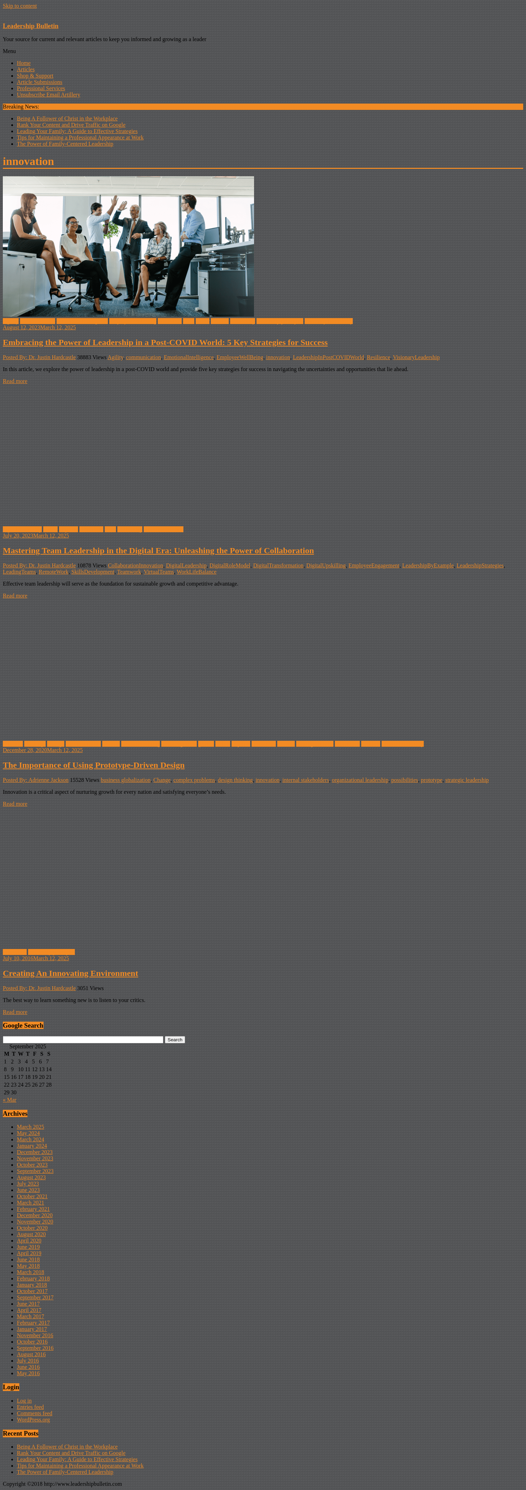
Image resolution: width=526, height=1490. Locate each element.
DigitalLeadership (186, 565)
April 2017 (29, 1310)
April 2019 (29, 1253)
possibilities (404, 780)
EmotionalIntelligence (189, 357)
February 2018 (33, 1278)
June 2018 (28, 1259)
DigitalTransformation (278, 565)
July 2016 (28, 1361)
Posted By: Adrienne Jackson (36, 780)
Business (13, 744)
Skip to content (20, 6)
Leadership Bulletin (30, 25)
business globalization (126, 780)
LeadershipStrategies (480, 565)
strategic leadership (467, 780)
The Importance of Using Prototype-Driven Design (94, 765)
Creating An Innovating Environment (70, 973)
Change (55, 744)
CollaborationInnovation (135, 565)
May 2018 (28, 1266)
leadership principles (279, 321)
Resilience (378, 357)
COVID (111, 744)
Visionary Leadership (329, 321)
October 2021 (32, 1196)
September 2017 (35, 1297)
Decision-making (140, 744)
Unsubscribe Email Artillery (48, 95)
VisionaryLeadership (416, 357)
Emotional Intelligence (82, 321)
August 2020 (31, 1234)
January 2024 (32, 1146)
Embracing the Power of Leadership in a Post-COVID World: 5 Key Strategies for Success (165, 342)
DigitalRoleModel (229, 565)
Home (24, 63)
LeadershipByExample (428, 565)
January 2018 (32, 1285)
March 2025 (30, 1127)
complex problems (194, 780)
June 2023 (28, 1190)
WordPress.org (33, 1420)
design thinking (235, 780)
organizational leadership (360, 780)
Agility (11, 321)
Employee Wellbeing (132, 321)
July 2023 (28, 1184)
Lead (188, 321)
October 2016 (32, 1342)
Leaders (220, 321)
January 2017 (32, 1329)
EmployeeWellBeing (239, 357)
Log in (24, 1401)
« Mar (10, 1100)
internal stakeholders (306, 780)
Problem (370, 744)
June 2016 (28, 1367)
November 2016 (35, 1335)
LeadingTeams (19, 572)
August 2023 (31, 1177)
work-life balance (163, 529)
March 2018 (30, 1272)
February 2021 (33, 1209)
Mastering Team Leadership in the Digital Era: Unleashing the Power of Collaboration (158, 550)
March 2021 (30, 1203)
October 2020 (32, 1228)
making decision (314, 744)
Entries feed (30, 1407)
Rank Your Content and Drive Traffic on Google (71, 125)
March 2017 (30, 1316)
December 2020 (35, 1215)
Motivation (347, 744)
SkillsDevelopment (93, 572)
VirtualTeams (159, 572)
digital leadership (22, 529)
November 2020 (35, 1222)
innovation (170, 321)
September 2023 (35, 1171)
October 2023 (32, 1165)
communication (37, 321)
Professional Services (41, 88)
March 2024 (30, 1139)
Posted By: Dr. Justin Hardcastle (39, 357)
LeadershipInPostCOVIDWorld (328, 357)
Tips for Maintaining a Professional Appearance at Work (80, 137)
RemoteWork (54, 572)
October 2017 (32, 1291)
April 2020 (29, 1241)
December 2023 (35, 1152)
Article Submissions (39, 82)
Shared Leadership (403, 744)
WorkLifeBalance (196, 572)
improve (68, 529)
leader (202, 321)
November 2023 (35, 1158)
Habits (50, 529)
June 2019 (28, 1247)
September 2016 (35, 1348)
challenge (35, 744)
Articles (26, 69)
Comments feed (34, 1413)
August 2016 (31, 1354)
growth (206, 744)
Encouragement (178, 744)
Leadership (242, 321)
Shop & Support (35, 76)
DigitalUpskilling (326, 565)
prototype (431, 780)
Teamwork (129, 572)
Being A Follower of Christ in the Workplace (67, 118)
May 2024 (28, 1133)
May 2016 (28, 1373)
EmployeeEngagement (374, 565)
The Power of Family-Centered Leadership (65, 144)
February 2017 (33, 1323)
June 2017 (28, 1304)
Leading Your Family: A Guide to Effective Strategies (77, 131)
